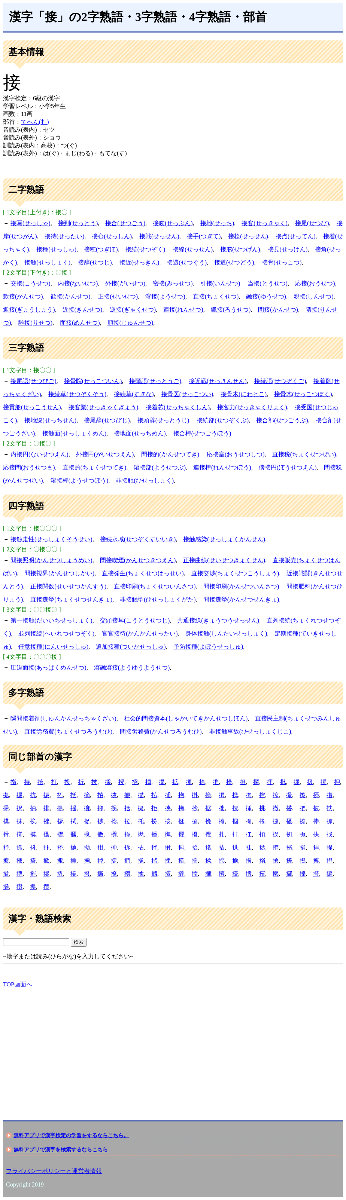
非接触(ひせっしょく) (145, 480)
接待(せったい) (65, 236)
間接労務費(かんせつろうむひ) (161, 731)
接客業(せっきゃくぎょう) (104, 407)
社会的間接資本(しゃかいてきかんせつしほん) (186, 718)
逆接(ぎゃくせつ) (133, 309)
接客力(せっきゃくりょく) (252, 407)
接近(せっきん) (139, 262)
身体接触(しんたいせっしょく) (226, 633)
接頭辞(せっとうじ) (163, 420)
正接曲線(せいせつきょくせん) (224, 560)
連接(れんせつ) (183, 309)
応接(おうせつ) (315, 283)
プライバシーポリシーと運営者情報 (54, 1171)
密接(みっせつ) (173, 283)
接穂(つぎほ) (101, 249)
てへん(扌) (35, 122)
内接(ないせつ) (78, 283)
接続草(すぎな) (134, 394)
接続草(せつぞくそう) (77, 394)
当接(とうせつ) (268, 283)
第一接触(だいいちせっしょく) (51, 620)
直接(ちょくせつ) (216, 296)
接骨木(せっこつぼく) (303, 394)
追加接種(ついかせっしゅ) (131, 646)
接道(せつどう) (234, 262)
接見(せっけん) (288, 249)
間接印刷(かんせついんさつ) (241, 586)
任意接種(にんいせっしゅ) (53, 646)
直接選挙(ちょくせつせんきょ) (71, 599)
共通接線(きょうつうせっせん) (218, 620)
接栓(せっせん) (248, 236)
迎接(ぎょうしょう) (29, 309)
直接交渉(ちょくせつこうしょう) (235, 573)
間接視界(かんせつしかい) (59, 573)
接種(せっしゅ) (56, 249)
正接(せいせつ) (118, 296)
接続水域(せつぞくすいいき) (138, 539)
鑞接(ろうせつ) (231, 309)
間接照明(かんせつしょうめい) (51, 560)
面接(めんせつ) (80, 322)
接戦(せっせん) (159, 236)
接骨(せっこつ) (282, 262)
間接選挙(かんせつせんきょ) (241, 599)
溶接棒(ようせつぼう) (80, 480)
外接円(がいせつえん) (105, 454)
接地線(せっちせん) (50, 420)
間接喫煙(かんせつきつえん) (138, 560)
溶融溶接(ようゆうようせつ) (132, 667)
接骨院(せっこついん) (93, 381)
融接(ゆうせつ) (266, 296)
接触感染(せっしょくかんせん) (224, 539)
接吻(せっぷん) (173, 223)
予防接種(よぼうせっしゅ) (208, 646)
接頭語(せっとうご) (155, 381)
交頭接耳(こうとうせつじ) (135, 620)
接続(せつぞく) (145, 249)
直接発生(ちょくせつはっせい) (143, 573)
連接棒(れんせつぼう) (222, 467)
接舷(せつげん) (240, 249)
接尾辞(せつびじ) (107, 420)
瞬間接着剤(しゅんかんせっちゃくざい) (63, 718)
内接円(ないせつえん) (39, 454)
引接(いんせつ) (220, 283)
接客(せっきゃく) (265, 223)
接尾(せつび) (312, 223)
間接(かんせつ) (278, 309)
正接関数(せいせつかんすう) (68, 586)
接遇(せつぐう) (187, 262)
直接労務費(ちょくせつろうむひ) (68, 731)
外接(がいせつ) (125, 283)
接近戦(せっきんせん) (218, 381)
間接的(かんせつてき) (170, 454)
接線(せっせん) (193, 249)
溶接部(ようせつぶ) (160, 467)
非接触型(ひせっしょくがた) (158, 599)
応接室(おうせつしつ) (236, 454)
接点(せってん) (296, 236)
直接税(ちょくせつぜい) (304, 454)
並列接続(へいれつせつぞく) (56, 633)
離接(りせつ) (35, 322)
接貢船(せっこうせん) (32, 407)
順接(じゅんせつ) (130, 322)
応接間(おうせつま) (29, 467)
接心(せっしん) (112, 236)
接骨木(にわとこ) (244, 394)
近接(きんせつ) (83, 309)
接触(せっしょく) (47, 262)
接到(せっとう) (78, 223)
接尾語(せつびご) (33, 381)
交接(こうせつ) (30, 283)
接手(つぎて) (204, 236)
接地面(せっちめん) (140, 433)
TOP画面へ (17, 984)
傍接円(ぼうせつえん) (288, 467)
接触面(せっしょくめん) (74, 433)
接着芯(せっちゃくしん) (178, 407)
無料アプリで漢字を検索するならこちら (60, 1149)
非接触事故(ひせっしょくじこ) (250, 731)
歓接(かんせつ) (71, 296)
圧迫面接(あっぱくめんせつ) (48, 667)
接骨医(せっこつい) (187, 394)
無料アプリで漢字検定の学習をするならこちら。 (71, 1135)
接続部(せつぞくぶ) (223, 420)
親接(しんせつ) (314, 296)
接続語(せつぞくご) (280, 381)
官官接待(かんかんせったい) (140, 633)
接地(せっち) (217, 223)
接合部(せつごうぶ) (282, 420)
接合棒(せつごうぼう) (202, 433)
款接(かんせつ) (23, 296)
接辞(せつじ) (95, 262)
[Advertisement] (173, 1047)
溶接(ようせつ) (165, 296)
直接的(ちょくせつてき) (95, 467)
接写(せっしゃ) (30, 223)
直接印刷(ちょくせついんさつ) (155, 586)
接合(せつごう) (125, 223)
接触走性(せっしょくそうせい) (51, 539)
